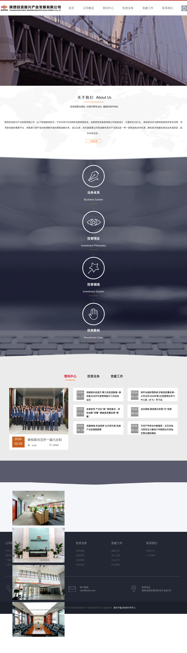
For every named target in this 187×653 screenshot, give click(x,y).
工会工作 (115, 560)
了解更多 (93, 141)
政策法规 (45, 564)
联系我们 (167, 8)
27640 (55, 445)
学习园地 (115, 564)
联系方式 (150, 550)
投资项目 (80, 555)
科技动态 (80, 564)
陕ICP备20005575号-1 (124, 607)
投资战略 (80, 550)
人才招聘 (150, 555)
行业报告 (80, 560)
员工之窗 (115, 555)
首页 (71, 8)
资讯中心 (108, 8)
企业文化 (10, 564)
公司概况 (88, 8)
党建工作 (147, 8)
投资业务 (128, 8)
